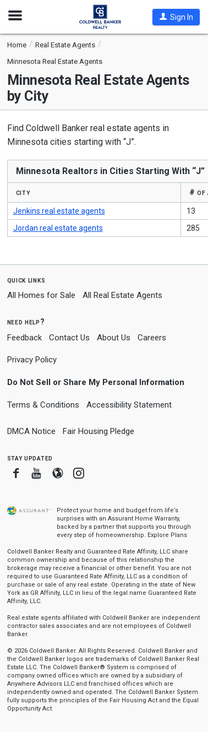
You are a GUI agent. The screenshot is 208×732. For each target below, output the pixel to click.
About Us (113, 338)
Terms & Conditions (43, 405)
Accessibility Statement (129, 405)
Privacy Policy (32, 360)
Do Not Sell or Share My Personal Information (95, 382)
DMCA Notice (31, 431)
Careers (152, 338)
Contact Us (69, 338)
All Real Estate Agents (122, 295)
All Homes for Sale (41, 295)
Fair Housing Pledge (98, 431)
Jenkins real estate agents (59, 211)
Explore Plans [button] (167, 535)
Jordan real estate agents (58, 228)
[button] (176, 17)
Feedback (24, 338)
